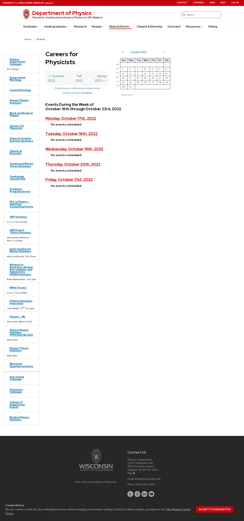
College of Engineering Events (17, 405)
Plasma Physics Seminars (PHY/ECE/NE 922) (21, 332)
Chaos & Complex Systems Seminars (21, 139)
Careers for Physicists (17, 127)
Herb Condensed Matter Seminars (20, 250)
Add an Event (143, 95)
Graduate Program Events (20, 190)
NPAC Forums (18, 287)
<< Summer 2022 (60, 68)
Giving (212, 26)
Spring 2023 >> (111, 68)
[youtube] (151, 494)
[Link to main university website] (96, 471)
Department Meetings (18, 79)
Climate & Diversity (149, 26)
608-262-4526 (145, 484)
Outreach (174, 26)
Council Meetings (20, 90)
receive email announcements (94, 75)
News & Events (120, 26)
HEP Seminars (18, 216)
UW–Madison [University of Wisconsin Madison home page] (23, 3)
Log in (235, 2)
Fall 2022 (87, 68)
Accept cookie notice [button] (214, 509)
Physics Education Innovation (21, 302)
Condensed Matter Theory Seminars (22, 165)
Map (131, 473)
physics (49, 3)
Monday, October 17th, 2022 (70, 101)
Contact (182, 2)
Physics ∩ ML (17, 316)
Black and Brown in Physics (21, 114)
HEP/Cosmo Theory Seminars (20, 231)
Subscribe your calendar (61, 75)
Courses (198, 2)
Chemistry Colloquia (16, 391)
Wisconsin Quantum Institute (21, 365)
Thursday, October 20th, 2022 (72, 147)
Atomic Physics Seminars (19, 101)
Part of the (96, 482)
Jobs (212, 2)
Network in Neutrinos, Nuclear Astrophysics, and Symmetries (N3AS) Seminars (21, 269)
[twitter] (130, 494)
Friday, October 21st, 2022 (69, 162)
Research (80, 26)
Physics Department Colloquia (18, 62)
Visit (223, 2)
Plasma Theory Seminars (19, 349)
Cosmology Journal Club (17, 177)
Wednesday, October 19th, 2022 (74, 131)
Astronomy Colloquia (17, 378)
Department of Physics (62, 13)
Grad (31, 26)
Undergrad (56, 26)
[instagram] (137, 494)
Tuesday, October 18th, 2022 (71, 116)
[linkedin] (144, 494)
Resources (194, 26)
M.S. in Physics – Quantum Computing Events (21, 204)
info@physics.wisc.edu (148, 479)
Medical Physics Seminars (19, 418)
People (98, 26)
